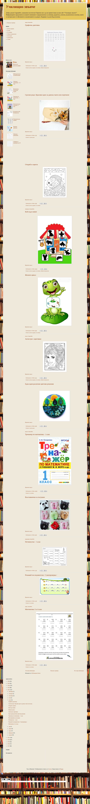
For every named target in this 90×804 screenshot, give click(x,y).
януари (10, 735)
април (10, 728)
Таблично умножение (15, 135)
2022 (9, 689)
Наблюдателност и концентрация (17, 74)
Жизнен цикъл (30, 275)
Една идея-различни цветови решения (39, 384)
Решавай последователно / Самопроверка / (41, 575)
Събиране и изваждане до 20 (17, 142)
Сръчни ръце (31, 137)
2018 (9, 743)
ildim (16, 62)
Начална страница (54, 670)
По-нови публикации (30, 670)
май (10, 726)
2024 (9, 685)
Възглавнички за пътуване (35, 497)
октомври (11, 695)
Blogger (61, 769)
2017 (9, 746)
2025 (9, 683)
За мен (8, 30)
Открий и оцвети (31, 164)
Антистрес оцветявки (33, 339)
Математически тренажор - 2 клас (16, 105)
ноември (11, 693)
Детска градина (32, 67)
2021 (9, 737)
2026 (9, 681)
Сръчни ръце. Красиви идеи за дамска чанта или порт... (20, 703)
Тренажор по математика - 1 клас (37, 434)
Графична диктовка (32, 25)
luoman (50, 769)
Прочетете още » (28, 62)
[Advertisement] (54, 81)
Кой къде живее (31, 212)
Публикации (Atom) (36, 673)
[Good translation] (3, 779)
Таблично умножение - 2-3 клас (16, 83)
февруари (11, 732)
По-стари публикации (79, 670)
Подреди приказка (15, 127)
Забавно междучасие (45, 67)
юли (10, 697)
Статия (8, 39)
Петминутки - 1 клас (32, 542)
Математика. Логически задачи (16, 90)
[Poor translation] (8, 779)
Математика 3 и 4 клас (33, 609)
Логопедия (9, 35)
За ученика (38, 67)
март (10, 730)
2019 (9, 741)
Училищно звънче (20, 7)
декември (11, 691)
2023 (9, 687)
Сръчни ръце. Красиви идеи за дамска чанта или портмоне (47, 95)
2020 (9, 739)
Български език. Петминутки (16, 112)
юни (10, 700)
